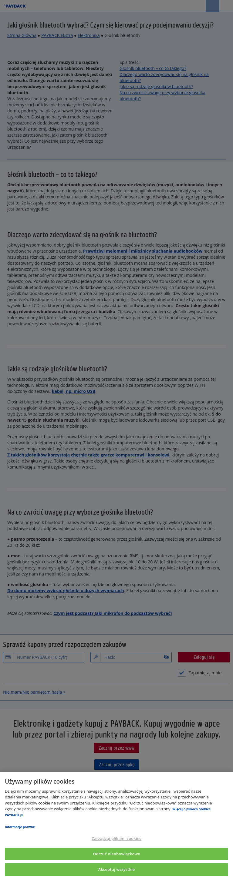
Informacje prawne (20, 827)
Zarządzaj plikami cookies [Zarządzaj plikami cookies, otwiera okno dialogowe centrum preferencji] (116, 838)
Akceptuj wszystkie (116, 869)
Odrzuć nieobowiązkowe (116, 854)
